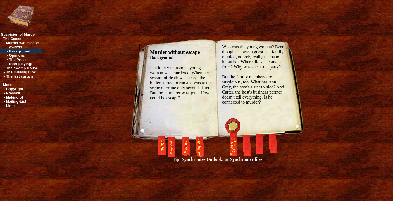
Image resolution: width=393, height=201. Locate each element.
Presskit (13, 93)
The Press (18, 60)
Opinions (17, 55)
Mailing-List (16, 101)
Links (11, 106)
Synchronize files (246, 159)
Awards (15, 47)
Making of (14, 97)
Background (19, 51)
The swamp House (22, 68)
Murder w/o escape (22, 43)
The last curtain (19, 76)
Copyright (14, 89)
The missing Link (21, 72)
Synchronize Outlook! (203, 159)
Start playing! (20, 64)
